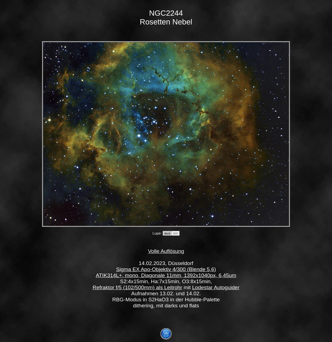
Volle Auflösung (166, 251)
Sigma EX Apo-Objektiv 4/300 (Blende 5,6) (166, 269)
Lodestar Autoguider (216, 287)
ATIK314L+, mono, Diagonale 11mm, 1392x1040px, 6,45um (166, 275)
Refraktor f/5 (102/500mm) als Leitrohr (137, 287)
